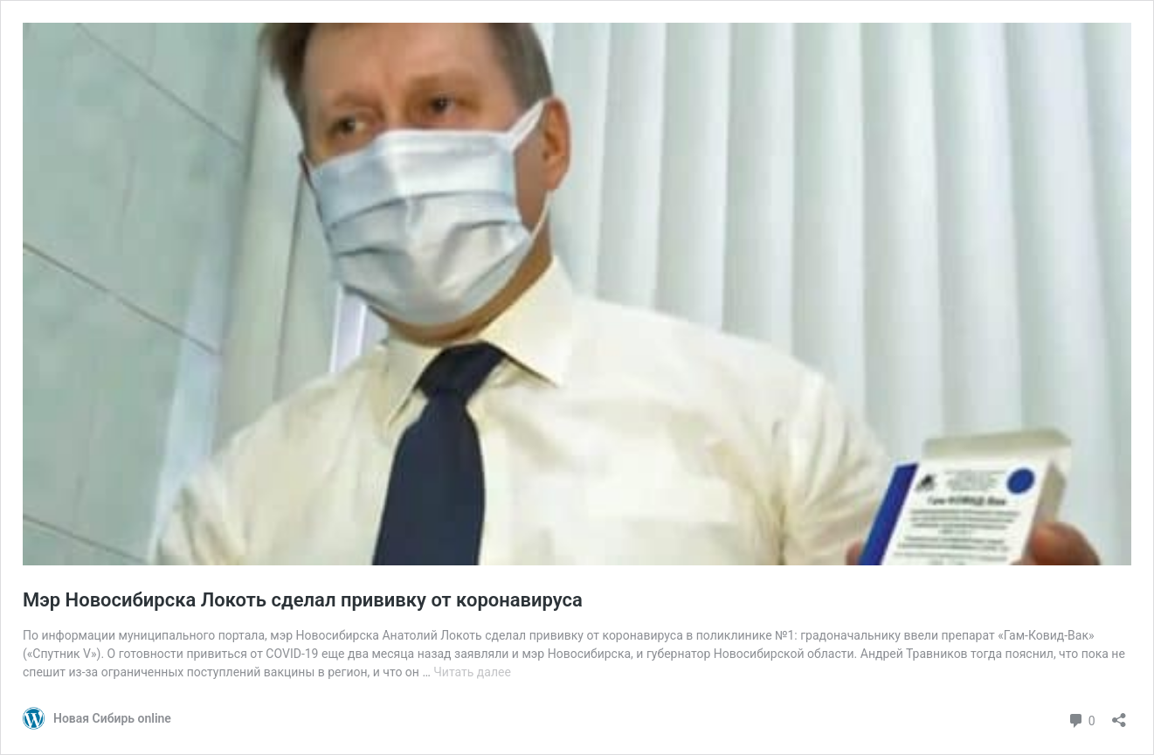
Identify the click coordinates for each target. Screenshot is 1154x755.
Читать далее (472, 672)
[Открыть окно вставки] (1119, 714)
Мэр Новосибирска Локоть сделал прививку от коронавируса (303, 600)
